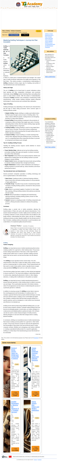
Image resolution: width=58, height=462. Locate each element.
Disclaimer (39, 459)
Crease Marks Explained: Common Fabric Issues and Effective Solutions (35, 354)
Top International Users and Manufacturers (14, 171)
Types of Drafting (7, 104)
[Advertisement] (29, 19)
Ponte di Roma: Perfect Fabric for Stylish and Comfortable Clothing (15, 353)
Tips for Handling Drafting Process (12, 143)
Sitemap (35, 459)
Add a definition (50, 77)
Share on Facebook (14, 34)
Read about (15, 394)
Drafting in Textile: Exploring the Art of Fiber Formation (49, 35)
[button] (11, 58)
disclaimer (36, 337)
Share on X (25, 35)
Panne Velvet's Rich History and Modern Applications (35, 407)
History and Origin (8, 87)
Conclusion (6, 206)
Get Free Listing (50, 147)
